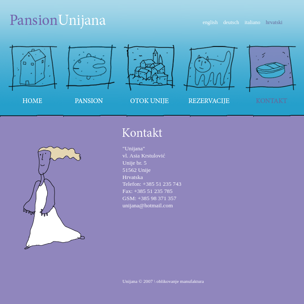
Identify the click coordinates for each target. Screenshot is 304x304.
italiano (252, 22)
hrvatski (274, 22)
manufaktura (192, 281)
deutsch (231, 22)
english (210, 22)
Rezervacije (211, 74)
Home (31, 74)
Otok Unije (150, 74)
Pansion (91, 74)
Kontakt (273, 74)
